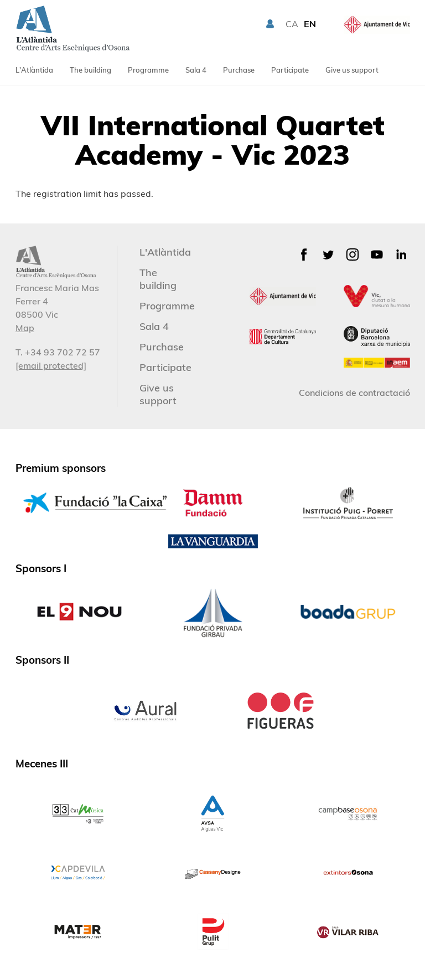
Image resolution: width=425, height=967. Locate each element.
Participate (290, 69)
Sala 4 (195, 69)
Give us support (352, 69)
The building (90, 69)
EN (310, 23)
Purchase (239, 69)
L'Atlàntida (34, 69)
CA (292, 23)
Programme (148, 69)
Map (24, 327)
